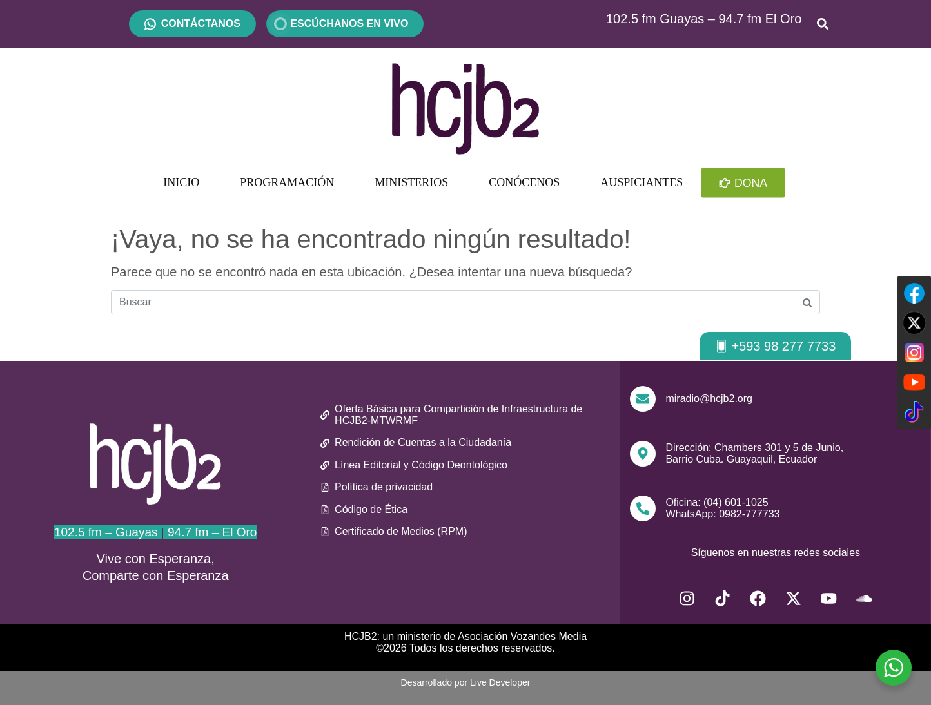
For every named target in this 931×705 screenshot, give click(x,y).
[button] (775, 346)
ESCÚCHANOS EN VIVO (345, 23)
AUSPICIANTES (641, 182)
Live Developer (500, 682)
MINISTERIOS (411, 182)
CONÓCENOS (524, 182)
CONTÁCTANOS (200, 23)
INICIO (181, 182)
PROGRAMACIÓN (287, 182)
